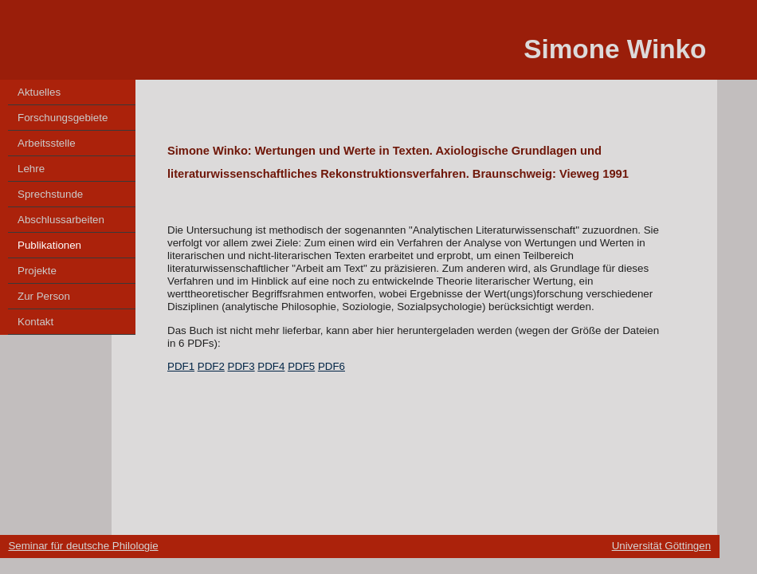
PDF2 (211, 366)
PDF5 (301, 366)
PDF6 (331, 366)
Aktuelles (39, 92)
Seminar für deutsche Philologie (83, 546)
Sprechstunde (50, 194)
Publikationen (49, 245)
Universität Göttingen (661, 546)
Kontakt (35, 322)
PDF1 (180, 366)
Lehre (31, 169)
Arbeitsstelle (47, 143)
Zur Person (44, 296)
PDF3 (241, 366)
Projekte (37, 271)
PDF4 (270, 366)
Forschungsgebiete (63, 118)
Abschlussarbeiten (61, 220)
